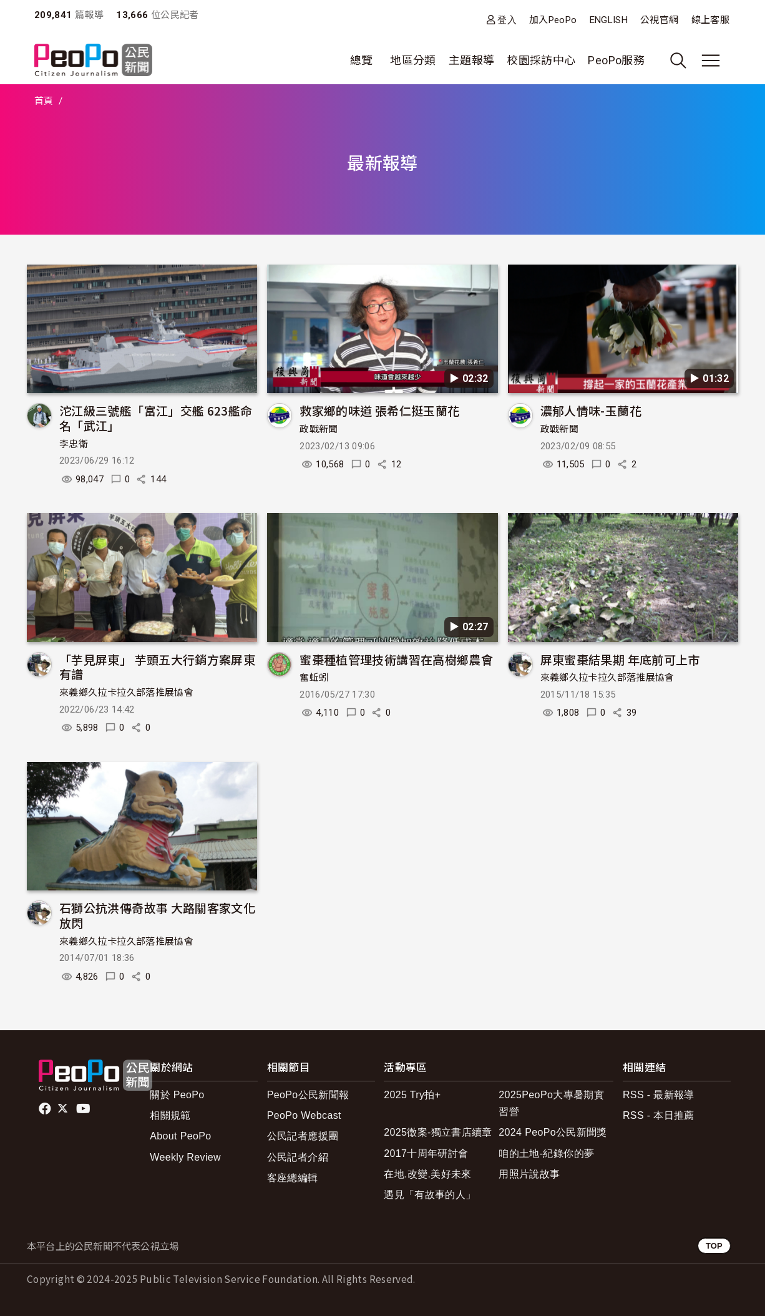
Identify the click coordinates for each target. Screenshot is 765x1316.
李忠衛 (73, 444)
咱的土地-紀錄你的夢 (546, 1153)
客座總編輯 (292, 1177)
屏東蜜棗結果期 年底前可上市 (620, 659)
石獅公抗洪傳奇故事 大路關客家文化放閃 (157, 915)
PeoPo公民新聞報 (308, 1094)
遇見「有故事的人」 (429, 1194)
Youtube (84, 1109)
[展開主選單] (710, 60)
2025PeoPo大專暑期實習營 (551, 1103)
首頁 (44, 101)
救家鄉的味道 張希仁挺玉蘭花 (379, 410)
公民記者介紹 (297, 1157)
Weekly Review (185, 1157)
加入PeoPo (553, 20)
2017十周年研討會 (426, 1153)
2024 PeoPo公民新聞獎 (553, 1132)
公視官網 (659, 20)
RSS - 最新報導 (658, 1094)
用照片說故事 (529, 1174)
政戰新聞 (319, 429)
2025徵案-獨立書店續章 (438, 1132)
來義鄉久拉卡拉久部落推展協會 (126, 692)
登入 (507, 19)
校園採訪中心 (541, 60)
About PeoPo (180, 1136)
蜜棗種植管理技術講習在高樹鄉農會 (396, 659)
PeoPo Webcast (304, 1115)
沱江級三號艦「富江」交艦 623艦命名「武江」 (155, 418)
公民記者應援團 (303, 1136)
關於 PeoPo (177, 1094)
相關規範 (170, 1115)
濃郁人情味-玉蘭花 (590, 410)
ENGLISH (609, 20)
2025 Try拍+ (412, 1094)
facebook (46, 1109)
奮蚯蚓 (314, 677)
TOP (714, 1245)
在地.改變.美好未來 (428, 1174)
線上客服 (710, 20)
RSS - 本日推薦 (658, 1115)
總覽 (361, 60)
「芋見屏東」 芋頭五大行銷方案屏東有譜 (157, 667)
